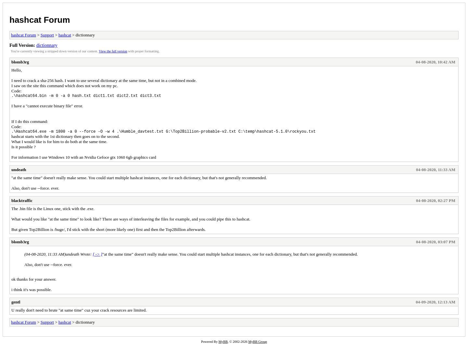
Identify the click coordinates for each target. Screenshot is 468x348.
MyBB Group (257, 343)
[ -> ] (97, 256)
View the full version (113, 51)
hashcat (64, 35)
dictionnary (47, 45)
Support (47, 35)
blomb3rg (20, 62)
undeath (18, 171)
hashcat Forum (39, 20)
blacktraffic (21, 202)
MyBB (223, 343)
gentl (15, 303)
